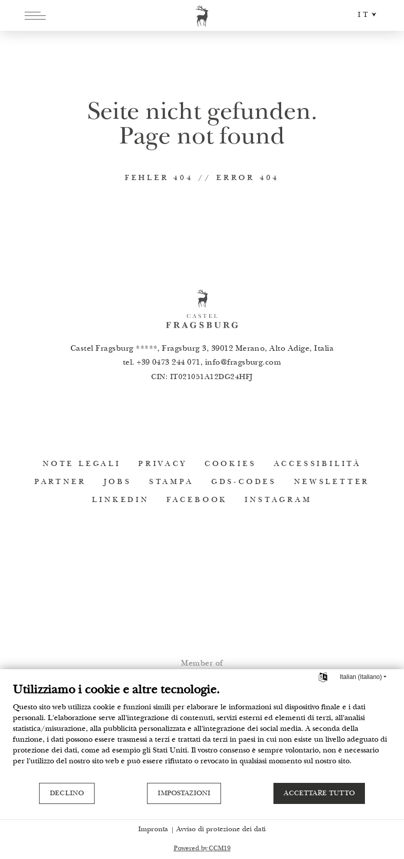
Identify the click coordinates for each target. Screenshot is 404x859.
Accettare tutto (319, 793)
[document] (202, 732)
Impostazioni (184, 793)
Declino (67, 793)
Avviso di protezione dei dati (221, 829)
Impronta (153, 829)
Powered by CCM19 (202, 849)
